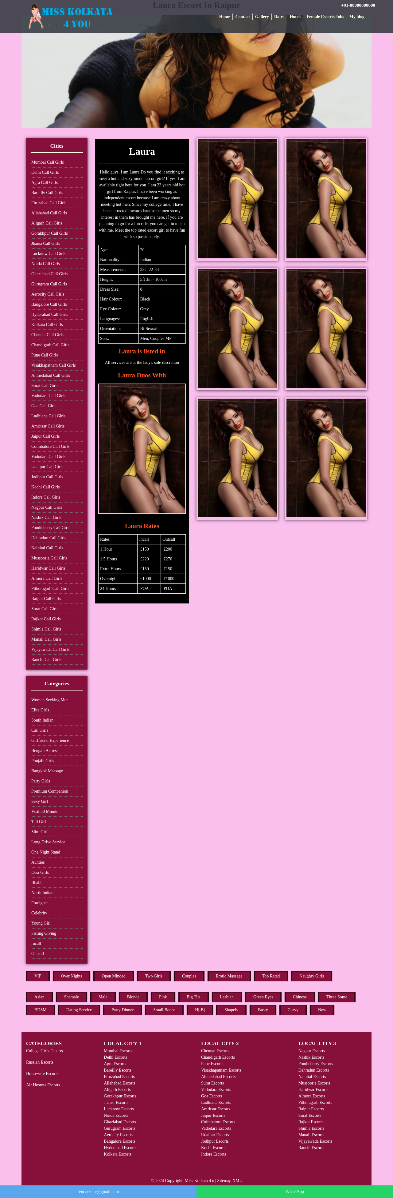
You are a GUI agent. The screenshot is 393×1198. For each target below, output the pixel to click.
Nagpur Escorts (311, 1051)
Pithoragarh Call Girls (50, 588)
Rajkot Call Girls (46, 619)
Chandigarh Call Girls (50, 345)
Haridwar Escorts (313, 1089)
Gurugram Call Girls (49, 284)
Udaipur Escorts (215, 1134)
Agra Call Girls (44, 182)
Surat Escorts (212, 1083)
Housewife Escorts (42, 1073)
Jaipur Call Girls (45, 436)
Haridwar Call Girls (48, 568)
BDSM (40, 1010)
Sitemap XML (229, 1180)
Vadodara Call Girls (48, 395)
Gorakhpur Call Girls (49, 233)
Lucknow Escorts (119, 1109)
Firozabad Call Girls (48, 203)
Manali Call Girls (46, 639)
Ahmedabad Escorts (218, 1076)
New (322, 1010)
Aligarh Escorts (117, 1089)
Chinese (300, 997)
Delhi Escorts (115, 1057)
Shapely (231, 1010)
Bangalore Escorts (119, 1141)
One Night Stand (45, 852)
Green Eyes (263, 997)
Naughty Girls (311, 976)
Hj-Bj (200, 1010)
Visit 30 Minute (44, 811)
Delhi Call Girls (45, 172)
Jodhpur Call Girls (47, 477)
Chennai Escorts (215, 1051)
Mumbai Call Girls (47, 162)
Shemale (71, 997)
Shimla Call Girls (46, 629)
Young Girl (41, 923)
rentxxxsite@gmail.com (98, 1191)
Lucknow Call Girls (48, 253)
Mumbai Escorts (118, 1051)
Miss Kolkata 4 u (199, 1180)
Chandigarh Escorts (218, 1057)
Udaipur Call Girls (47, 466)
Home (224, 16)
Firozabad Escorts (119, 1076)
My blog (356, 16)
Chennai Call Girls (47, 334)
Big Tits (193, 997)
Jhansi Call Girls (45, 243)
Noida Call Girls (45, 263)
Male (103, 997)
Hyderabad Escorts (120, 1147)
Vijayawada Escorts (315, 1141)
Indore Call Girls (45, 497)
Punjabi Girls (42, 760)
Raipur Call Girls (46, 598)
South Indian (42, 720)
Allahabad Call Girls (49, 213)
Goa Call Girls (43, 406)
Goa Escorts (211, 1096)
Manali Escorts (311, 1134)
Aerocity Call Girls (47, 294)
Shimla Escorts (311, 1128)
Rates (279, 16)
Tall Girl (38, 821)
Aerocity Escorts (118, 1134)
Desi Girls (40, 872)
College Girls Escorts (44, 1051)
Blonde (133, 997)
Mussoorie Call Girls (49, 558)
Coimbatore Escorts (218, 1122)
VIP (37, 976)
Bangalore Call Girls (49, 304)
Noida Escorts (116, 1115)
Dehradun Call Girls (48, 537)
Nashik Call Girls (46, 517)
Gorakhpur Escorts (120, 1096)
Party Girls (40, 781)
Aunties (38, 862)
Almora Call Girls (46, 578)
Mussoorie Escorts (314, 1083)
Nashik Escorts (311, 1057)
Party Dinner (122, 1010)
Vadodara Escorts (216, 1089)
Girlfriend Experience (50, 740)
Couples (189, 976)
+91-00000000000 (358, 5)
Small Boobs (164, 1010)
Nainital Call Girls (47, 548)
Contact (242, 16)
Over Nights (71, 976)
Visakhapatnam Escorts (221, 1070)
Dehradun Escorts (313, 1070)
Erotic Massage (229, 976)
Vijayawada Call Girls (50, 649)
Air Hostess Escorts (43, 1085)
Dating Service (79, 1010)
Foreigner (39, 903)
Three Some (336, 997)
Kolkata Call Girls (47, 324)
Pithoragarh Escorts (315, 1102)
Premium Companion (49, 791)
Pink (163, 997)
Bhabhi (37, 882)
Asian (39, 997)
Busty (263, 1010)
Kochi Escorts (213, 1147)
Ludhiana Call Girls (48, 416)
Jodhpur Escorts (215, 1141)
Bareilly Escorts (117, 1070)
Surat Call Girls (44, 385)
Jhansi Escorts (116, 1102)
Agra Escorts (115, 1063)
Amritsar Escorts (215, 1109)
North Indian (42, 892)
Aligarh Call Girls (46, 223)
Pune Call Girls (44, 355)
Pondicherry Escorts (315, 1063)
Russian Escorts (39, 1062)
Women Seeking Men (49, 700)
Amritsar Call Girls (47, 426)
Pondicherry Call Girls (50, 527)
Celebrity (39, 913)
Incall (36, 943)
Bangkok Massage (47, 771)
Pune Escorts (212, 1063)
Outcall (37, 953)
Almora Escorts (311, 1096)
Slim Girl (39, 832)
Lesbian (227, 997)
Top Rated (271, 976)
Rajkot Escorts (311, 1122)
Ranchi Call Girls (46, 659)
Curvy (293, 1010)
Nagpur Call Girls (46, 507)
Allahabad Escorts (119, 1083)
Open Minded (113, 976)
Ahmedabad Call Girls (50, 375)
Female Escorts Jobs (325, 16)
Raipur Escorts (311, 1109)
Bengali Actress (44, 750)
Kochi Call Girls (45, 487)
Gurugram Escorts (119, 1128)
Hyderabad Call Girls (49, 314)
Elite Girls (40, 710)
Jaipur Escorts (213, 1115)
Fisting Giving (43, 933)
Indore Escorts (213, 1154)
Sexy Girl (39, 801)
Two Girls (153, 976)
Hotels (295, 16)
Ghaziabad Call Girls (49, 274)
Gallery (262, 16)
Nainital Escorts (312, 1076)
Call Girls (39, 730)
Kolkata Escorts (117, 1154)
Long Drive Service (48, 842)
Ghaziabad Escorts (120, 1122)
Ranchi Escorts (311, 1147)
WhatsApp (295, 1191)
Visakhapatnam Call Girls (53, 365)
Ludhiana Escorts (216, 1102)
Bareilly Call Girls (47, 192)
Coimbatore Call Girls (50, 446)
